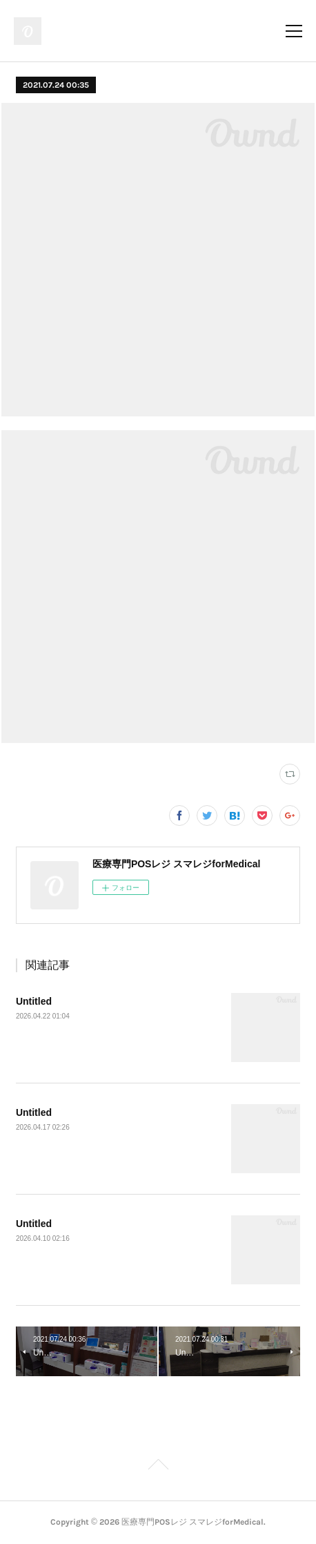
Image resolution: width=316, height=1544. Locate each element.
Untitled (34, 1001)
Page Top (158, 1466)
